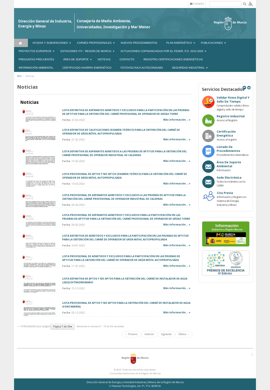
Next (249, 88)
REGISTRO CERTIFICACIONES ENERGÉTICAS (173, 59)
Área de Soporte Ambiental (229, 164)
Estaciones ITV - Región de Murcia (86, 51)
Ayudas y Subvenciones (50, 42)
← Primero (131, 334)
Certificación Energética (226, 133)
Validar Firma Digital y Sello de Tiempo (233, 99)
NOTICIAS (104, 59)
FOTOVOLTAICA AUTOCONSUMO (142, 67)
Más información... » (176, 119)
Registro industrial (231, 116)
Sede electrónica (229, 177)
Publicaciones (212, 42)
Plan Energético (179, 42)
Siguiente (166, 334)
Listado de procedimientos (228, 149)
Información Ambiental (36, 67)
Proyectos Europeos (35, 51)
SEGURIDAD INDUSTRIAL (188, 67)
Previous (244, 88)
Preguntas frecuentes (36, 59)
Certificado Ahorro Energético (86, 67)
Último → (183, 334)
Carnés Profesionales (94, 42)
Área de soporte (76, 59)
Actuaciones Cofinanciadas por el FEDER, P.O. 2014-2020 (162, 51)
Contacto (126, 59)
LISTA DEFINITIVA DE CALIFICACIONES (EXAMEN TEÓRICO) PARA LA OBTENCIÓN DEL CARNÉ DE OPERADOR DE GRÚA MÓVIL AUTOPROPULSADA (121, 131)
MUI (19, 76)
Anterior (149, 334)
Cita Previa (225, 193)
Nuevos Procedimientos (139, 42)
